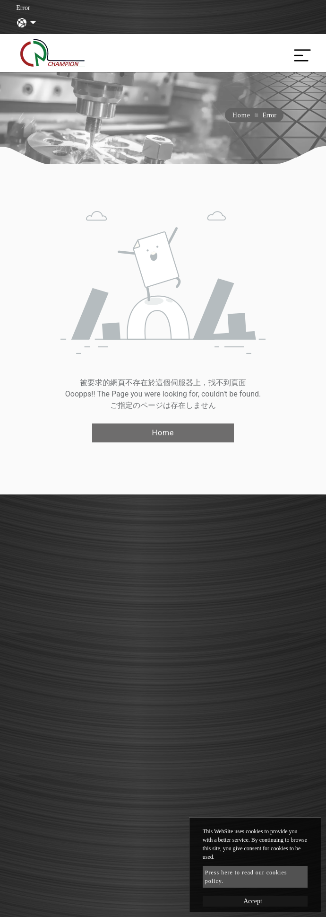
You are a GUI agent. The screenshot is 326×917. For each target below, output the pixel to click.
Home (241, 115)
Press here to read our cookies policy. (246, 876)
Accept (252, 901)
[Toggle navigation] (300, 53)
